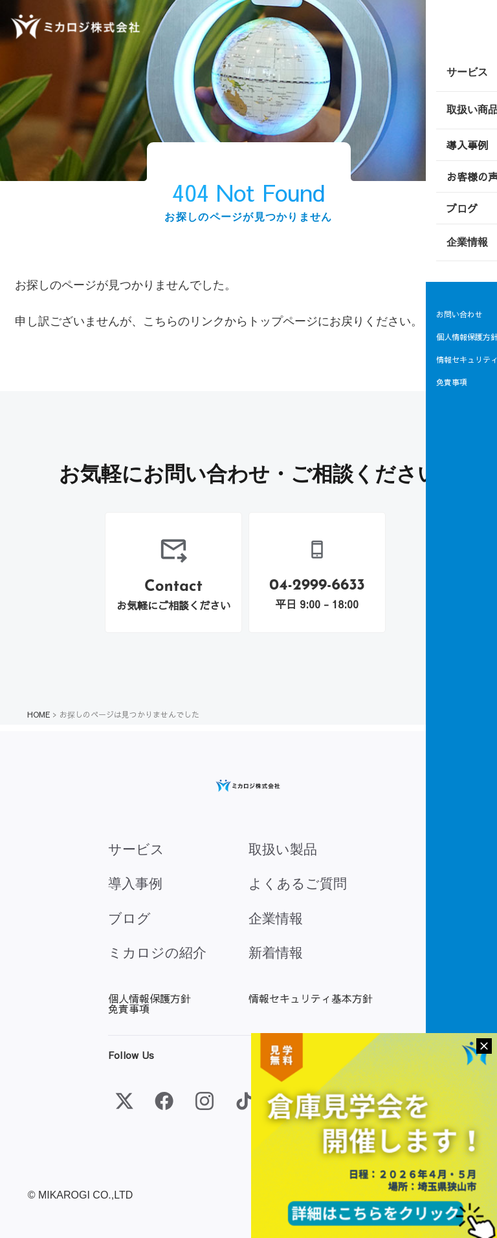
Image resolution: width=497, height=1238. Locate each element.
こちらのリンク (184, 321)
